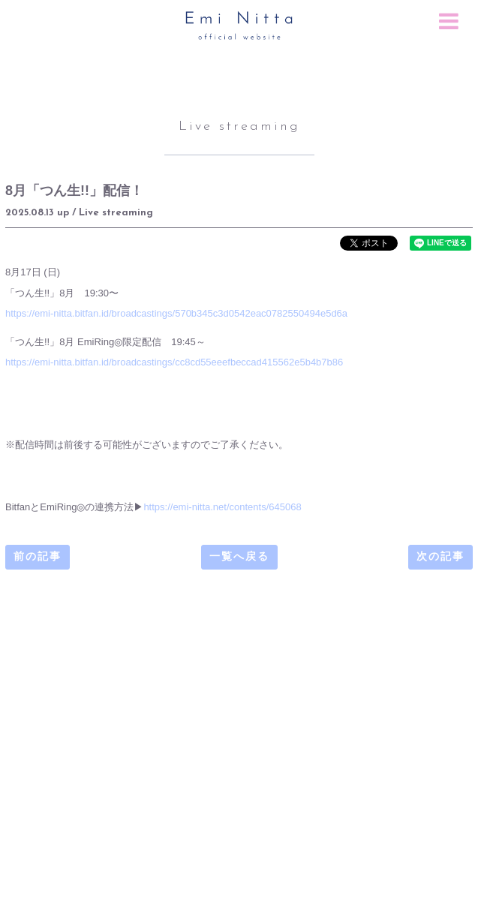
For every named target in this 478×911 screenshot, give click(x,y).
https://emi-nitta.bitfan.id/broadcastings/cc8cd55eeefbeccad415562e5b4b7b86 (174, 362)
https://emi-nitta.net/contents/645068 (222, 507)
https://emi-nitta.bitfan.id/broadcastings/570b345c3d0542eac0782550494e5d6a (176, 313)
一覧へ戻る (239, 557)
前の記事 (38, 557)
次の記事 (440, 557)
